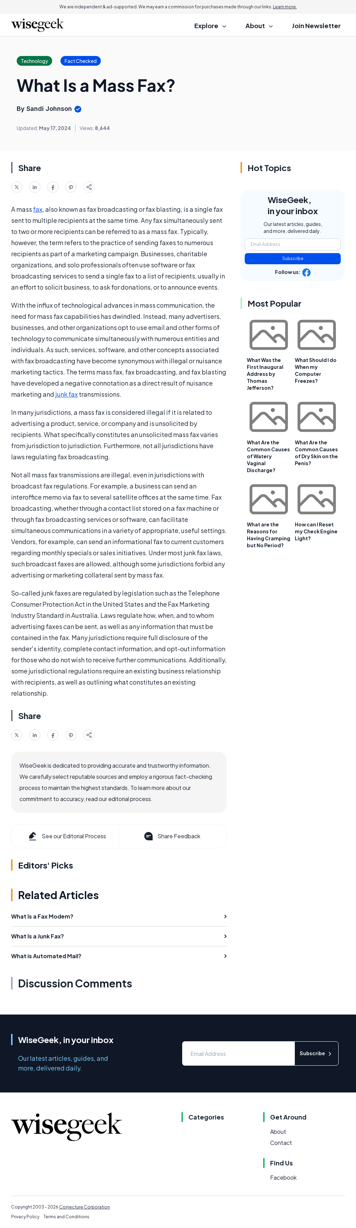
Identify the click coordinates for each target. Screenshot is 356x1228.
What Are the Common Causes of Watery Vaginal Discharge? (268, 456)
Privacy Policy (25, 1216)
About (278, 1131)
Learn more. (285, 6)
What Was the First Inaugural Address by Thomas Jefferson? (265, 374)
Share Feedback (171, 836)
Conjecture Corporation (84, 1207)
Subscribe (293, 258)
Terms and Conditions (66, 1216)
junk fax (66, 394)
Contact (281, 1142)
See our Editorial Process (66, 836)
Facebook (283, 1177)
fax (37, 209)
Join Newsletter (316, 26)
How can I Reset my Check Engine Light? (316, 531)
